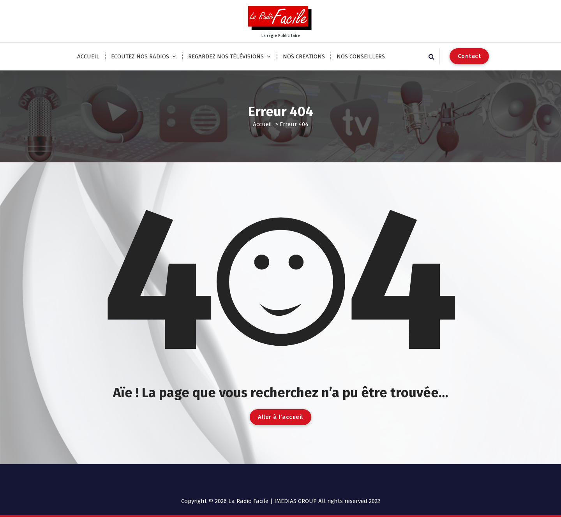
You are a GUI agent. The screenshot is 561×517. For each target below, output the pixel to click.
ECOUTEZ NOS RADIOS (140, 56)
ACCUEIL (88, 56)
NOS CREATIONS (304, 56)
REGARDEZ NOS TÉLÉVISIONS (226, 56)
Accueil (262, 124)
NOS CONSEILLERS (361, 56)
